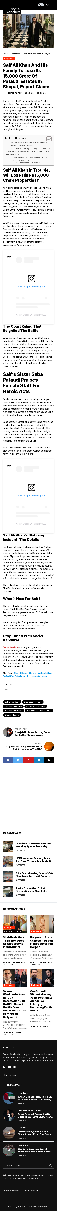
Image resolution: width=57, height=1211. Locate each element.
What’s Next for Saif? (23, 160)
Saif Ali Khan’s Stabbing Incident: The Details (32, 158)
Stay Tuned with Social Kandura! (28, 163)
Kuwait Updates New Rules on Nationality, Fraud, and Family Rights (34, 1099)
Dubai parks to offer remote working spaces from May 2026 (33, 846)
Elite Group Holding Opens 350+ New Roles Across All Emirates (35, 875)
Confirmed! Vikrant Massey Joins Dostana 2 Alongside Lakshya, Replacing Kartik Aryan (41, 1001)
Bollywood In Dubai (12, 931)
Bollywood (16, 53)
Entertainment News (33, 702)
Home (5, 53)
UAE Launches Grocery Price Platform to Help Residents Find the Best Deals (35, 861)
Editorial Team (15, 93)
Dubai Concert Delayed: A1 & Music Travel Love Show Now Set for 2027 (34, 1117)
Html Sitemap (9, 1075)
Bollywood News (12, 702)
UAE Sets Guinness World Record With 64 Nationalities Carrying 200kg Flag (34, 1152)
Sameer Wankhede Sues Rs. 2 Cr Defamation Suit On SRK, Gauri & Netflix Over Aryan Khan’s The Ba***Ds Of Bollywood (14, 1004)
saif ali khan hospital (35, 706)
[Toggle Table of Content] (47, 138)
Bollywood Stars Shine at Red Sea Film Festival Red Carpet (41, 942)
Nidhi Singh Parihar (15, 963)
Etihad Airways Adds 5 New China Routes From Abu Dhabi (34, 1133)
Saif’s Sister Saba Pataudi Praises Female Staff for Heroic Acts (28, 153)
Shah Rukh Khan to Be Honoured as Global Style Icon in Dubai (14, 942)
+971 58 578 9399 (28, 1190)
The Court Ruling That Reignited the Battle (32, 149)
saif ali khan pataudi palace (39, 710)
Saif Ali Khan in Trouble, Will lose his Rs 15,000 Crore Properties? (29, 144)
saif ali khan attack (13, 706)
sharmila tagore (12, 715)
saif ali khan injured (13, 710)
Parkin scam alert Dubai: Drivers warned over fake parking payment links (31, 891)
